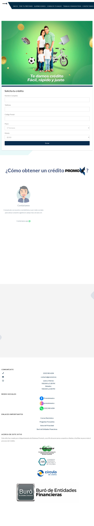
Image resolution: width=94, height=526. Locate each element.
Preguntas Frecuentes (47, 422)
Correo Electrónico (47, 418)
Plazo (10, 124)
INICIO (15, 6)
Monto (10, 133)
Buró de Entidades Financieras (47, 429)
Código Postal (12, 114)
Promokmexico (47, 398)
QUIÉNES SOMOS (40, 6)
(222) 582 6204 (47, 408)
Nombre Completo (14, 96)
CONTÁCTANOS (88, 6)
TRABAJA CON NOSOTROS (72, 6)
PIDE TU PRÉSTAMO (26, 6)
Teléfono (11, 105)
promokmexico (47, 403)
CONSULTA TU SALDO (54, 6)
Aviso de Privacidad (47, 425)
